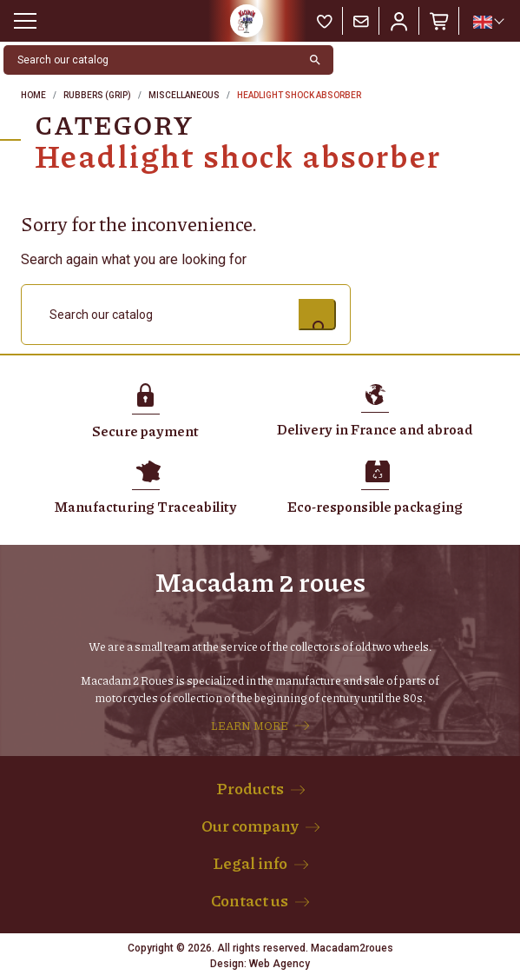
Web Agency (279, 964)
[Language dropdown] (488, 21)
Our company (250, 825)
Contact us (249, 900)
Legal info (250, 863)
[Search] (150, 60)
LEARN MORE (249, 725)
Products (250, 788)
